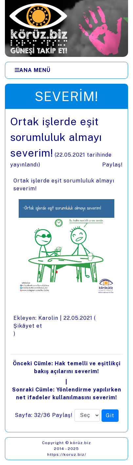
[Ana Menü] (32, 70)
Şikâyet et (27, 326)
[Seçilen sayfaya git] (110, 415)
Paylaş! (112, 165)
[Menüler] (66, 70)
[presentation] (66, 270)
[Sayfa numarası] (87, 415)
